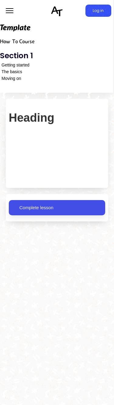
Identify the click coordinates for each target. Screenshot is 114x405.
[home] (57, 10)
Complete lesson (36, 207)
